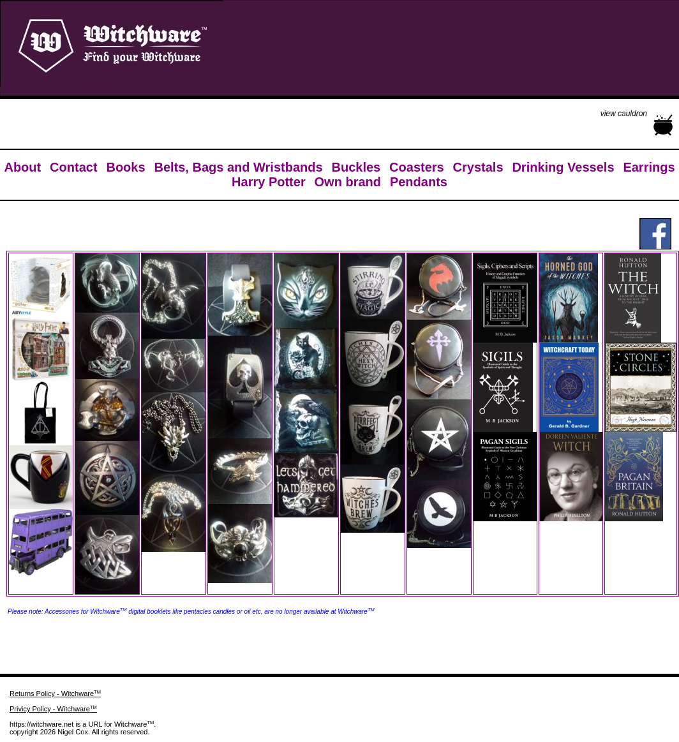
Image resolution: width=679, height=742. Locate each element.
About (22, 167)
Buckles (355, 167)
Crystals (478, 167)
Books (125, 167)
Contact (73, 167)
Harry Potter (269, 182)
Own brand (348, 182)
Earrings (649, 167)
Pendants (418, 182)
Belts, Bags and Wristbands (238, 167)
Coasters (416, 167)
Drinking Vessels (563, 167)
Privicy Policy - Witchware (53, 709)
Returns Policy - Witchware (55, 693)
